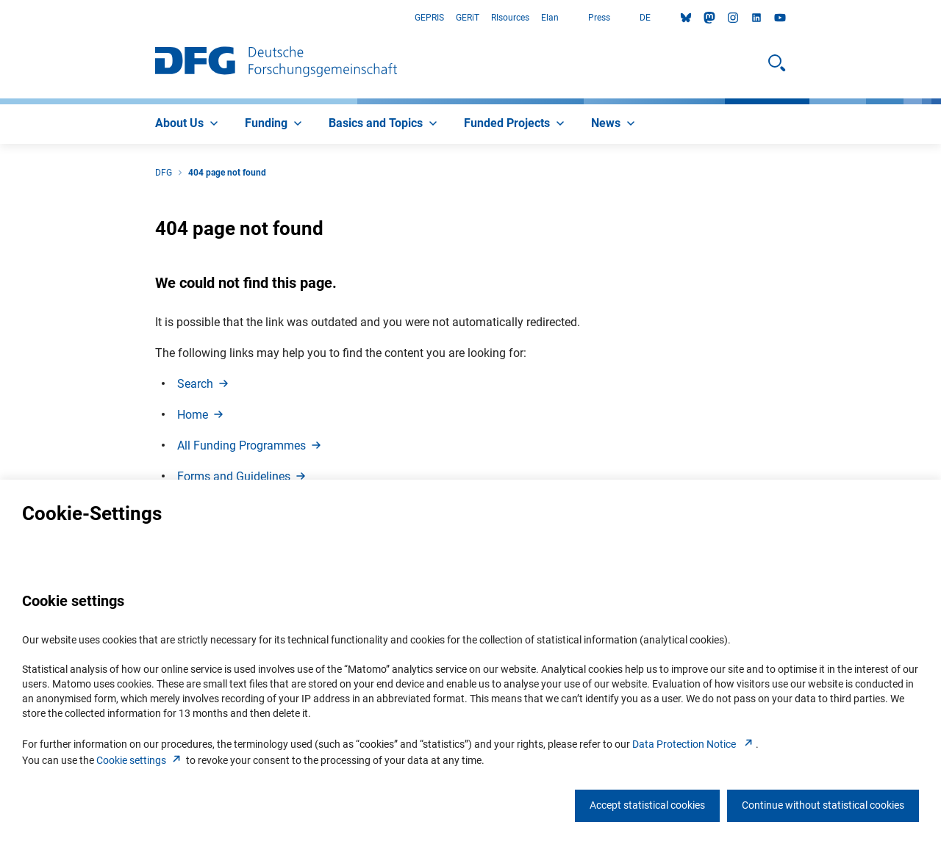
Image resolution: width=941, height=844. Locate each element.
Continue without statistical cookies (823, 805)
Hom (201, 415)
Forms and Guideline (242, 476)
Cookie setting (140, 760)
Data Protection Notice (694, 744)
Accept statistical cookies (647, 805)
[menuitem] (188, 124)
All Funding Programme (250, 445)
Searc (204, 384)
